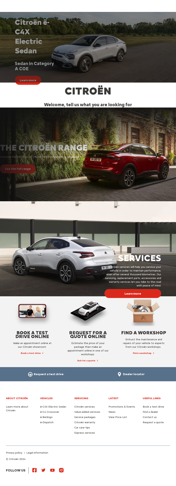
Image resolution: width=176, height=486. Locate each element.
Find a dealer (150, 412)
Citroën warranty (84, 422)
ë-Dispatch (47, 422)
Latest (114, 398)
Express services (84, 432)
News (112, 412)
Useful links (152, 398)
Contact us (150, 417)
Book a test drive (153, 406)
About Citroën (17, 398)
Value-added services (87, 412)
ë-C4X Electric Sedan (53, 406)
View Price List (118, 417)
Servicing (81, 398)
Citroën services (84, 406)
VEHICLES (46, 398)
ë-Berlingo (46, 417)
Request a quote (153, 422)
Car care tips (82, 427)
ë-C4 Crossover (49, 412)
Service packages (85, 417)
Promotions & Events (122, 406)
